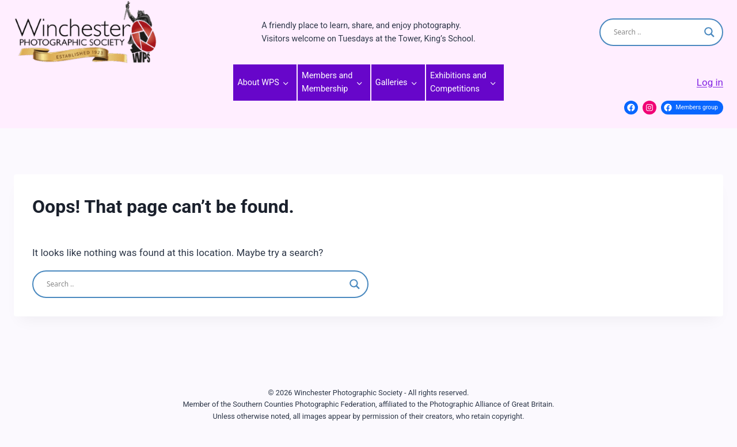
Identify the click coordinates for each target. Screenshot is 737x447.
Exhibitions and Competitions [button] (458, 82)
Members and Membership (327, 82)
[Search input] (656, 32)
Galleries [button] (391, 82)
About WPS (258, 82)
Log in (710, 82)
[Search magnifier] (709, 32)
